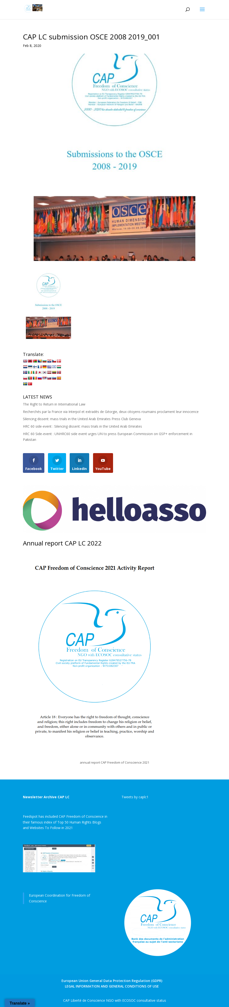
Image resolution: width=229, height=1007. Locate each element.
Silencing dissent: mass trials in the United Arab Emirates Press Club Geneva (82, 419)
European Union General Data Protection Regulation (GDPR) (111, 980)
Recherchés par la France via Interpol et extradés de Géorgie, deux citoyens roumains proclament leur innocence (111, 411)
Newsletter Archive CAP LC (46, 797)
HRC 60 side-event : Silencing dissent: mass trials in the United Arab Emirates (82, 426)
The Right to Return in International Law (54, 404)
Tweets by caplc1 (134, 797)
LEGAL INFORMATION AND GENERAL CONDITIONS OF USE (112, 986)
